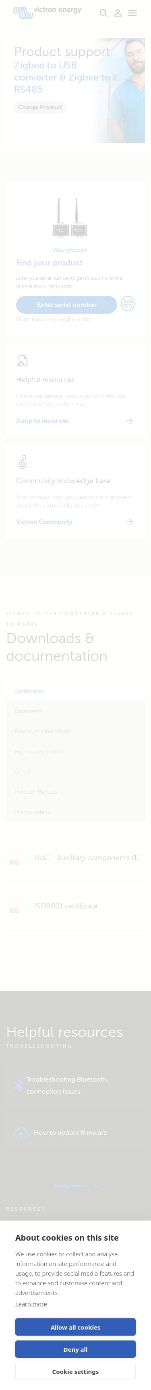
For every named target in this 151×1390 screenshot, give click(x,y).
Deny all (75, 1349)
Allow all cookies (76, 1327)
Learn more (31, 1304)
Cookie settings (75, 1371)
